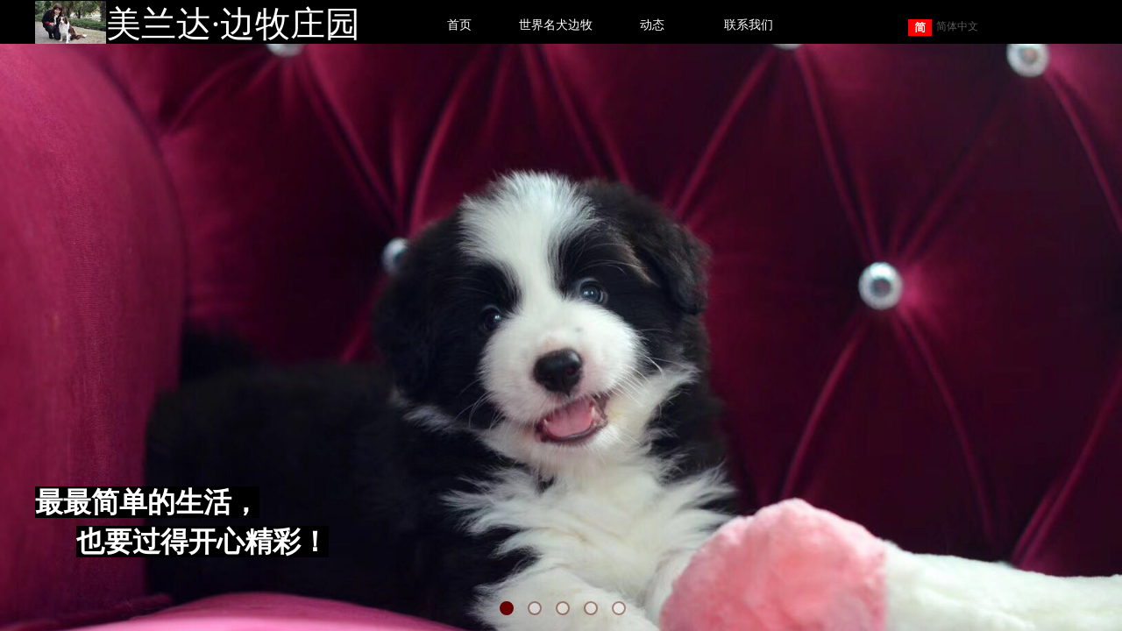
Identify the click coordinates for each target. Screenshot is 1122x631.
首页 (459, 25)
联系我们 (748, 25)
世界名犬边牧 (556, 25)
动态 (652, 25)
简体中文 (943, 27)
